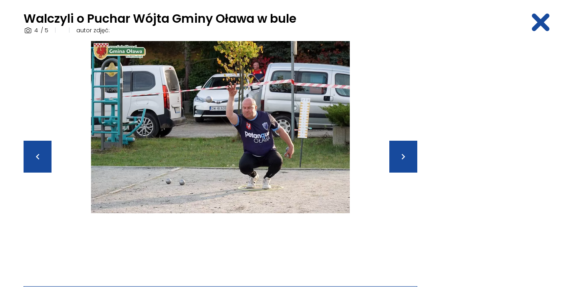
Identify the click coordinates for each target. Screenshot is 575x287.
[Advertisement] (489, 160)
